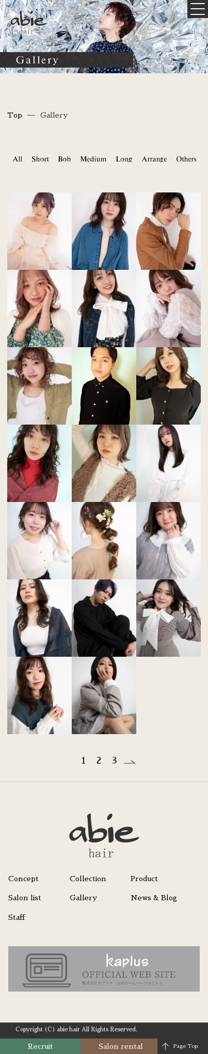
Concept (23, 878)
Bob (64, 159)
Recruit (40, 1046)
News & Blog (154, 897)
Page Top (185, 1046)
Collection (88, 878)
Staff (16, 917)
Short (40, 159)
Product (144, 878)
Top (14, 115)
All (17, 159)
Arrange (154, 159)
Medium (93, 159)
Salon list (24, 897)
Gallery (83, 897)
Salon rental (121, 1046)
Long (124, 159)
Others (186, 159)
